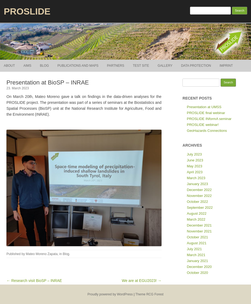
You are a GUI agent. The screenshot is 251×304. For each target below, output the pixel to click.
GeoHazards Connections (207, 131)
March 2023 (196, 178)
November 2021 (199, 231)
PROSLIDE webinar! (203, 125)
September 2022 (200, 208)
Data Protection (196, 66)
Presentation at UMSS (204, 107)
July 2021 (194, 249)
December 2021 (199, 225)
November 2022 (199, 196)
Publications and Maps (78, 66)
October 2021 (197, 237)
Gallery (165, 66)
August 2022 (196, 213)
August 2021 (196, 243)
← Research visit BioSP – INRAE (34, 280)
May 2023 (194, 166)
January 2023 (197, 184)
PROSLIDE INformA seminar (209, 119)
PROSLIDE (27, 11)
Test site (141, 66)
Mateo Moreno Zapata (42, 254)
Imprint (226, 66)
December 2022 (199, 190)
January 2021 (197, 261)
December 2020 (199, 267)
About (9, 66)
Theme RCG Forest (149, 294)
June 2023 (195, 160)
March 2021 (196, 255)
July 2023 (194, 154)
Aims (27, 66)
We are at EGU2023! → (142, 280)
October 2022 (197, 202)
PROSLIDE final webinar (206, 113)
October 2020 (197, 273)
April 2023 (195, 172)
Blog (44, 66)
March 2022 (196, 219)
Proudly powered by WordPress (110, 294)
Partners (115, 66)
